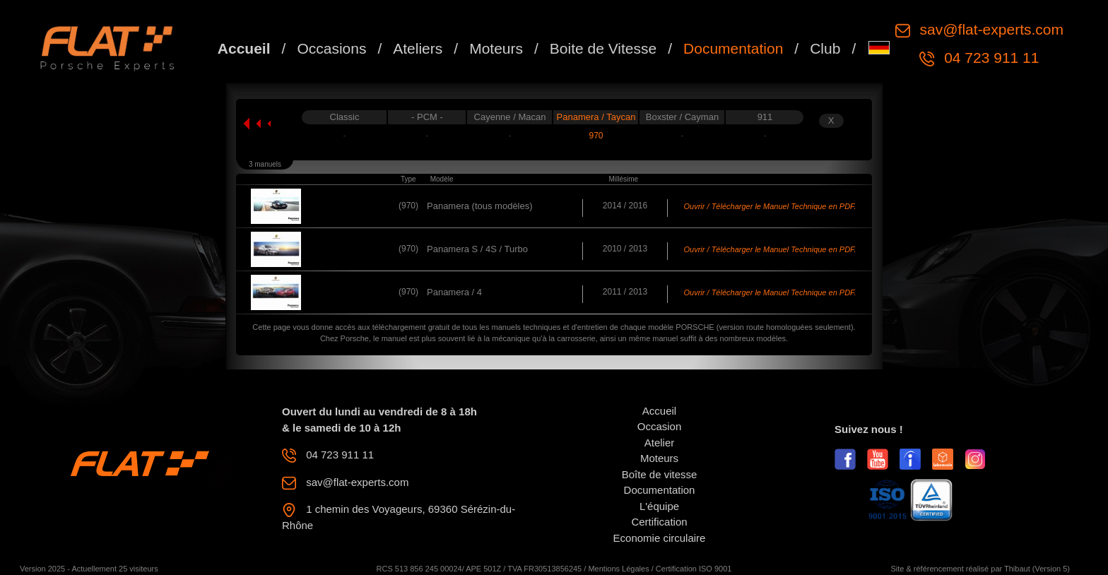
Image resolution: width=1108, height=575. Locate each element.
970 (596, 136)
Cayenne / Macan (510, 117)
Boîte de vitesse (659, 474)
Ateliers (417, 48)
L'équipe (659, 506)
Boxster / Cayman (682, 117)
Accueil (244, 48)
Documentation (733, 48)
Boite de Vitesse (603, 48)
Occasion (659, 426)
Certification (659, 522)
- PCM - (427, 117)
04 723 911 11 (989, 57)
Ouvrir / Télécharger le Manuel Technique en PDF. (770, 206)
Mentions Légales (618, 568)
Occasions (331, 48)
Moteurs (496, 48)
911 (765, 117)
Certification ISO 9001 (694, 568)
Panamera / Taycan (596, 117)
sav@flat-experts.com (989, 29)
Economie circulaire (659, 538)
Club (825, 48)
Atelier (659, 443)
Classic (345, 117)
